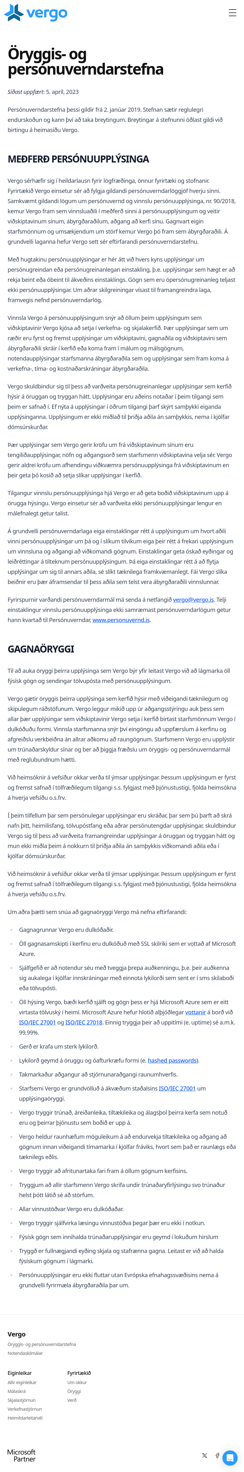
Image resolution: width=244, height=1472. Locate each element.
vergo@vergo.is (193, 599)
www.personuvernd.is (121, 620)
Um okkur (77, 1382)
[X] (204, 1455)
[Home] (37, 13)
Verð (72, 1400)
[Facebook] (217, 1455)
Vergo (16, 1334)
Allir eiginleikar (22, 1382)
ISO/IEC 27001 (37, 1022)
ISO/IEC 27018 (83, 1022)
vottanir (195, 1012)
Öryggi (74, 1391)
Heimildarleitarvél (25, 1418)
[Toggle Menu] (232, 12)
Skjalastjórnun (22, 1400)
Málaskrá (16, 1391)
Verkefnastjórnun (25, 1409)
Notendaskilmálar (25, 1353)
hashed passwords (172, 1060)
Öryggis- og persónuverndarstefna (42, 1344)
